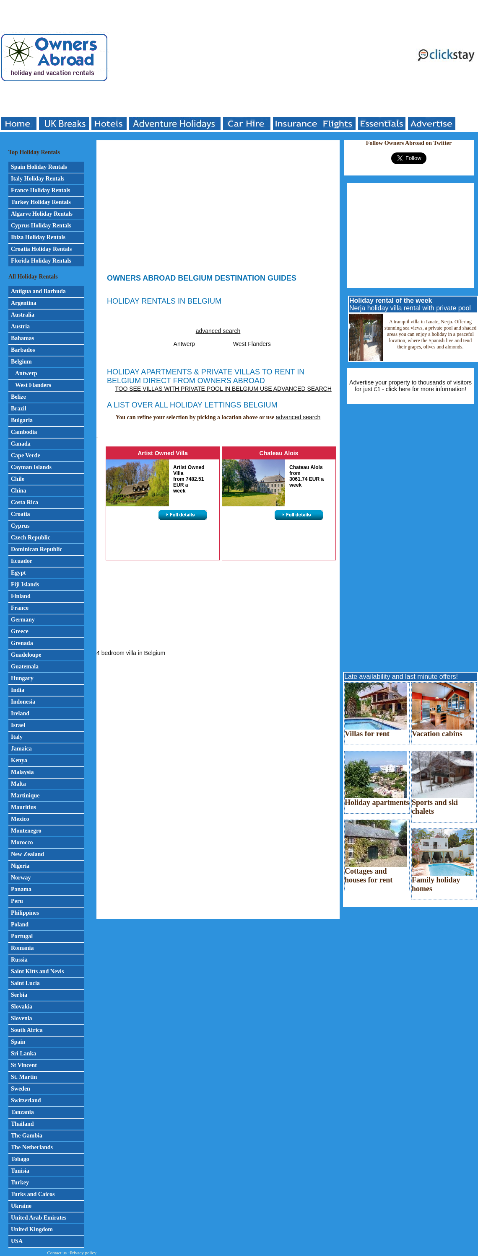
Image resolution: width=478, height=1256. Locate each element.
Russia (19, 960)
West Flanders (33, 385)
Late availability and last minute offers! (401, 676)
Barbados (23, 350)
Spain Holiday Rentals (39, 167)
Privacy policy (83, 1252)
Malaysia (22, 772)
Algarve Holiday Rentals (42, 214)
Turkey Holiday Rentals (41, 202)
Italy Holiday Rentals (38, 178)
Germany (23, 619)
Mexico (20, 819)
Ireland (20, 713)
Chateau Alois (279, 453)
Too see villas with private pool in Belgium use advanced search (223, 388)
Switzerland (26, 1100)
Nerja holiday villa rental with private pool (410, 304)
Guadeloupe (26, 655)
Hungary (22, 678)
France (20, 608)
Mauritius (23, 807)
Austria (20, 326)
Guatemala (25, 666)
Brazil (18, 408)
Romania (22, 948)
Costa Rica (24, 502)
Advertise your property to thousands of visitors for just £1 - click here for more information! (410, 385)
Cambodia (24, 432)
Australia (22, 315)
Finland (21, 596)
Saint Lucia (25, 983)
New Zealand (27, 854)
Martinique (25, 795)
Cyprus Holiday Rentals (41, 225)
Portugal (22, 936)
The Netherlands (32, 1147)
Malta (18, 784)
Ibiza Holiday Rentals (38, 237)
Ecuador (21, 561)
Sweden (20, 1089)
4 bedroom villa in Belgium (130, 653)
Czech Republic (30, 537)
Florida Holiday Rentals (41, 261)
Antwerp (26, 373)
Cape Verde (25, 455)
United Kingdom (32, 1229)
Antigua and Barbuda (38, 291)
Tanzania (22, 1112)
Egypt (18, 573)
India (17, 690)
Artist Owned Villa (163, 453)
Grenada (22, 643)
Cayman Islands (31, 467)
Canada (21, 444)
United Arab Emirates (38, 1218)
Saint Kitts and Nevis (37, 971)
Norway (21, 877)
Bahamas (22, 338)
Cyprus (20, 526)
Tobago (20, 1159)
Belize (18, 397)
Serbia (19, 995)
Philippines (25, 913)
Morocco (22, 842)
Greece (20, 631)
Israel (18, 725)
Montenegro (26, 831)
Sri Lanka (23, 1053)
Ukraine (21, 1206)
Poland (20, 924)
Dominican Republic (36, 549)
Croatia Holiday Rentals (41, 249)
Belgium (21, 361)
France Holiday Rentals (40, 190)
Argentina (23, 303)
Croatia (20, 514)
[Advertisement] (209, 58)
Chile (17, 479)
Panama (21, 889)
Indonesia (23, 702)
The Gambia (26, 1135)
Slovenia (21, 1018)
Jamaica (21, 748)
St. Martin (24, 1077)
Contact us (57, 1252)
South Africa (27, 1030)
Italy (17, 737)
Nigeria (20, 866)
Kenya (19, 760)
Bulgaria (22, 420)
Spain (18, 1042)
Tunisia (20, 1171)
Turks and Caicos (33, 1194)
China (18, 490)
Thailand (22, 1124)
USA (17, 1241)
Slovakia (21, 1006)
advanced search (218, 331)
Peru (17, 901)
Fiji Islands (25, 584)
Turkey (20, 1182)
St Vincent (24, 1065)
